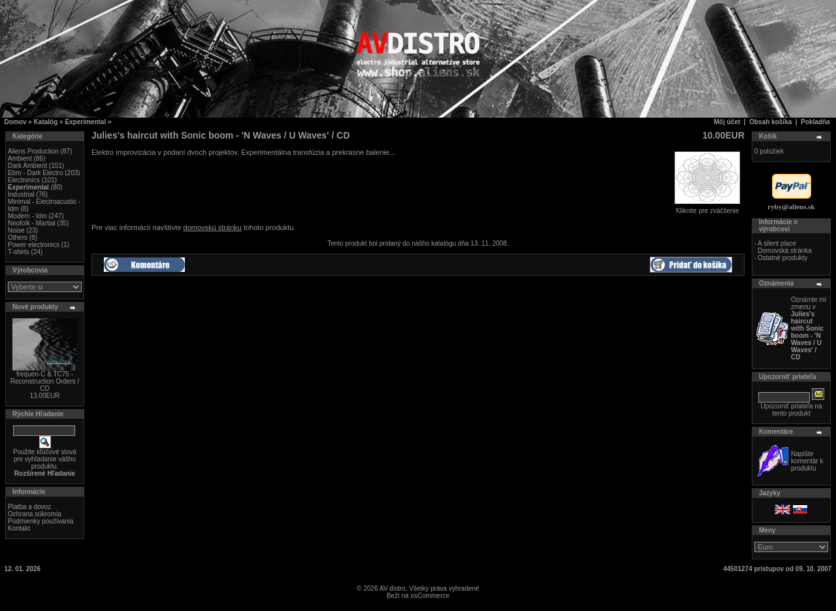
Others (17, 237)
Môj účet (727, 121)
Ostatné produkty (782, 257)
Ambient (20, 158)
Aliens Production (33, 151)
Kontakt (19, 528)
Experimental (85, 121)
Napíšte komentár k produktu (807, 461)
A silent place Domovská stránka (785, 247)
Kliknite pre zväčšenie (707, 207)
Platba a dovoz (29, 506)
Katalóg (46, 121)
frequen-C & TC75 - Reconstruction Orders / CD (45, 381)
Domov (16, 121)
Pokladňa (815, 121)
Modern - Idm (27, 216)
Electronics (24, 180)
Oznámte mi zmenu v (808, 328)
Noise (16, 230)
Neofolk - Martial (32, 223)
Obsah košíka (770, 121)
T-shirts (18, 252)
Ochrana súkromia (34, 514)
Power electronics (33, 244)
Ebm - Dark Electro (35, 172)
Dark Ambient (27, 165)
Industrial (21, 194)
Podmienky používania (41, 521)
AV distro (392, 588)
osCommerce (430, 595)
